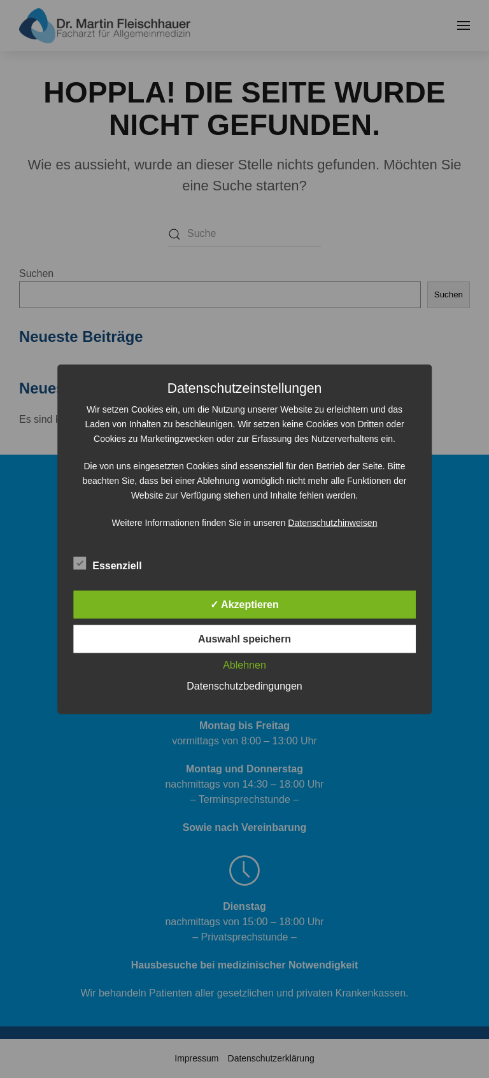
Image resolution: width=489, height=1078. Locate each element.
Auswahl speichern (244, 638)
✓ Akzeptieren (244, 604)
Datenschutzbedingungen (244, 685)
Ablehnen (244, 664)
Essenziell (107, 564)
